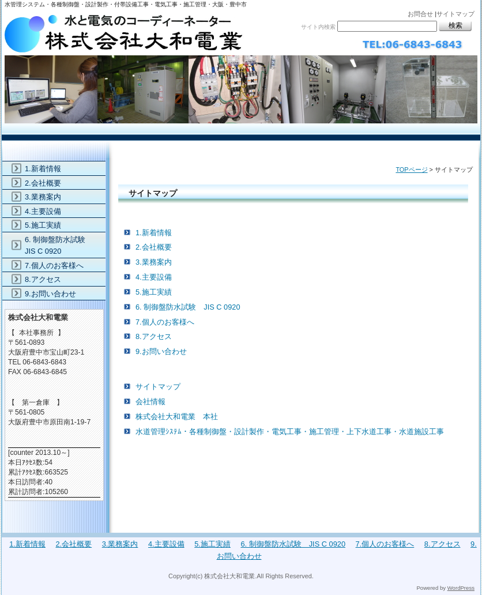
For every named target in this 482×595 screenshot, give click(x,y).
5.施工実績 (153, 292)
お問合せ (420, 13)
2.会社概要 (153, 247)
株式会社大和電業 (241, 67)
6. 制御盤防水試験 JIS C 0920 (187, 307)
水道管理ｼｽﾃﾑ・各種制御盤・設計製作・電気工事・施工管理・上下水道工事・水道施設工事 (289, 431)
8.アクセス (153, 336)
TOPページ (411, 169)
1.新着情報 (153, 232)
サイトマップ (455, 13)
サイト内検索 (318, 27)
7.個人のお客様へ (164, 322)
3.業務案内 (153, 262)
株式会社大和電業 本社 (176, 416)
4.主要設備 (153, 277)
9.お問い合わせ (161, 351)
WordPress (461, 588)
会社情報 (150, 401)
